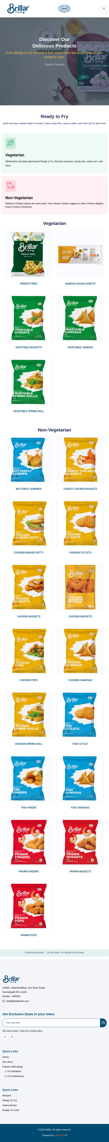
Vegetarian (14, 155)
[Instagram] (12, 1036)
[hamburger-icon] (103, 8)
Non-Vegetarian (19, 198)
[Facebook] (4, 1036)
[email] (51, 1022)
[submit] (103, 1022)
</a (63, 1135)
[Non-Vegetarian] (10, 186)
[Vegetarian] (10, 143)
